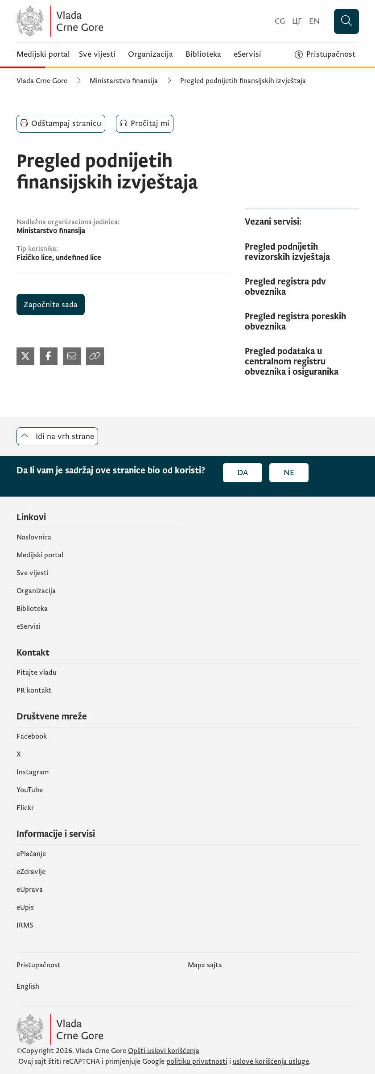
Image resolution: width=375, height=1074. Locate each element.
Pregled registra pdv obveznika (285, 287)
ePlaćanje (31, 853)
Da (242, 472)
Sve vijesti (97, 54)
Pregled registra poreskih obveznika (295, 322)
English (27, 986)
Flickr (25, 807)
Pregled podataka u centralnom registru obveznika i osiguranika (291, 362)
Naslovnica (33, 537)
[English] (314, 21)
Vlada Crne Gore (41, 80)
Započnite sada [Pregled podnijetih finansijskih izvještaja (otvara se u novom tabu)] (51, 304)
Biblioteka (203, 54)
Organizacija (150, 54)
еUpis (25, 907)
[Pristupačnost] (325, 54)
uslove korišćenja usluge (271, 1061)
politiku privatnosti (196, 1061)
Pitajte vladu (36, 672)
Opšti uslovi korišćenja (163, 1050)
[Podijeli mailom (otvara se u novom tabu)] (72, 356)
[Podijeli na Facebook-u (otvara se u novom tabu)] (49, 356)
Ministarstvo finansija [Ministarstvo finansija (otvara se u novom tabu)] (124, 80)
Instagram (32, 772)
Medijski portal (43, 54)
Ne (289, 472)
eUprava (29, 889)
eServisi (247, 54)
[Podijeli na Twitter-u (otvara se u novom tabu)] (25, 356)
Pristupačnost (38, 965)
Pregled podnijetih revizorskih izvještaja (287, 252)
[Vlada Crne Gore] (103, 21)
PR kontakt (34, 690)
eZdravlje (30, 871)
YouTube (29, 790)
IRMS (24, 925)
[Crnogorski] (280, 21)
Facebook (31, 736)
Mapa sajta (205, 965)
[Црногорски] (297, 21)
